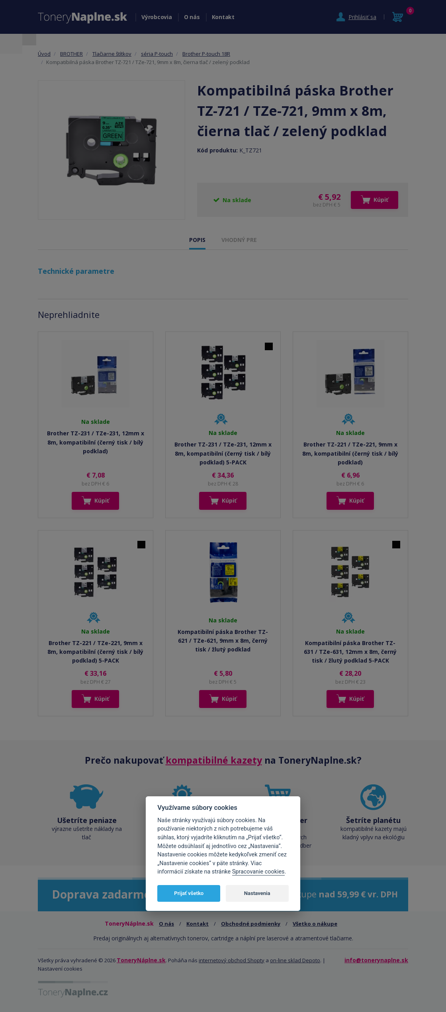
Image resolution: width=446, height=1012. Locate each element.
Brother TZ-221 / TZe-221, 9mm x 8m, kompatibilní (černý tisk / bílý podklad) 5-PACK (95, 652)
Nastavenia (257, 893)
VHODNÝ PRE (239, 240)
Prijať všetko (188, 893)
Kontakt (223, 17)
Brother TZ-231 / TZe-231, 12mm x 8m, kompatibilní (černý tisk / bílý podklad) (95, 442)
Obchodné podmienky (250, 923)
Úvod (44, 53)
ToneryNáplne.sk (141, 960)
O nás (192, 17)
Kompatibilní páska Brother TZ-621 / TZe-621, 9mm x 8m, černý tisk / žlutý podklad (223, 640)
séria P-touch (157, 53)
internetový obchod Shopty (231, 960)
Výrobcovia (156, 17)
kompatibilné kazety (214, 760)
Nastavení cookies (60, 968)
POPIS (197, 240)
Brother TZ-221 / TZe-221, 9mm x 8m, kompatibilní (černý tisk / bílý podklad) (350, 453)
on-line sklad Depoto (295, 960)
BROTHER (71, 53)
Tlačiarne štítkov (111, 53)
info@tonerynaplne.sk (376, 960)
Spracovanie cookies (258, 871)
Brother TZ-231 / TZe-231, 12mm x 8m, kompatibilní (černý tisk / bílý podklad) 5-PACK (223, 453)
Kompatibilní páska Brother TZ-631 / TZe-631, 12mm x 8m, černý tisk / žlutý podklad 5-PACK (350, 652)
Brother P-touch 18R (206, 53)
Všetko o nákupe (315, 923)
